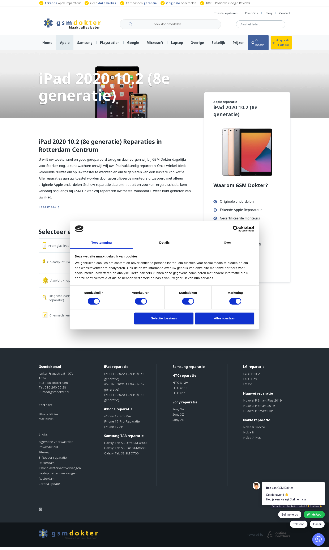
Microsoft (155, 45)
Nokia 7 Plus (252, 440)
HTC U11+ (180, 391)
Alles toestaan (224, 318)
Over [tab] (227, 242)
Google (133, 45)
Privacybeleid (48, 450)
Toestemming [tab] (101, 242)
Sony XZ (178, 417)
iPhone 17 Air (113, 430)
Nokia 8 (248, 435)
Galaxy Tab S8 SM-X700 (121, 456)
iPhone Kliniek (48, 417)
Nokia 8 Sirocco (254, 430)
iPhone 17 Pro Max (118, 419)
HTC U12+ (180, 385)
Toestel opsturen (226, 13)
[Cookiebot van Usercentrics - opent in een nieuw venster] (236, 229)
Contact (284, 13)
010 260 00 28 (55, 390)
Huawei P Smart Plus (258, 414)
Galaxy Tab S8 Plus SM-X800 (125, 451)
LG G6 (247, 387)
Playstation (110, 45)
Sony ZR (178, 423)
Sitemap (44, 455)
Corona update (49, 487)
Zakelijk (218, 45)
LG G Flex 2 (251, 377)
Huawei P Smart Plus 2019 (262, 403)
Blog (268, 13)
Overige (197, 45)
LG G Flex (250, 382)
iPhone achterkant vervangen (60, 471)
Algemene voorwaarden (56, 445)
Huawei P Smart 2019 (259, 409)
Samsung (85, 45)
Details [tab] (164, 242)
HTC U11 (179, 396)
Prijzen (238, 45)
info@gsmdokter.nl (55, 395)
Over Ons (251, 13)
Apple (65, 45)
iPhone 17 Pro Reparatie (122, 424)
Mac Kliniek (46, 422)
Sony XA (178, 412)
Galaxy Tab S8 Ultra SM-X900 (125, 446)
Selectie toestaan (164, 318)
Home (47, 45)
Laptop (177, 45)
